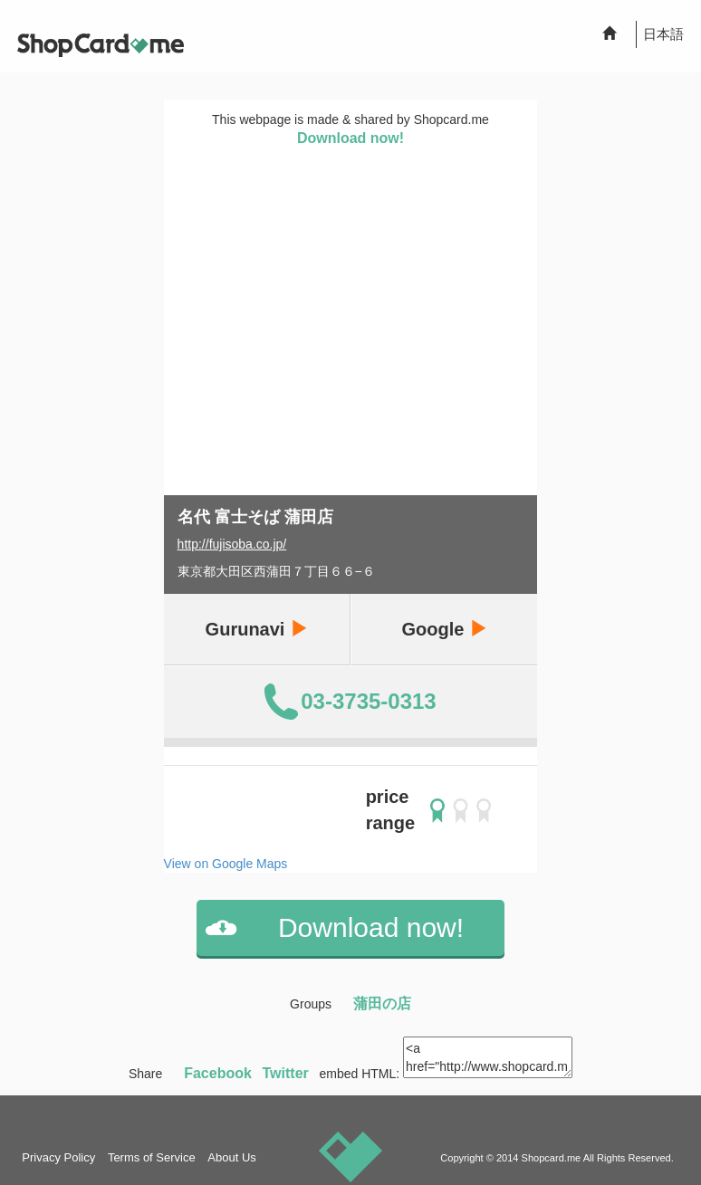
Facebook (218, 1073)
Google (443, 628)
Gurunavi (257, 628)
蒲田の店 (382, 1003)
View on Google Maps (226, 863)
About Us (231, 1157)
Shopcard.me (551, 1157)
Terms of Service (152, 1157)
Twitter (286, 1073)
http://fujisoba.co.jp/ (232, 544)
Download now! (350, 138)
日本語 (663, 34)
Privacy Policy (58, 1157)
